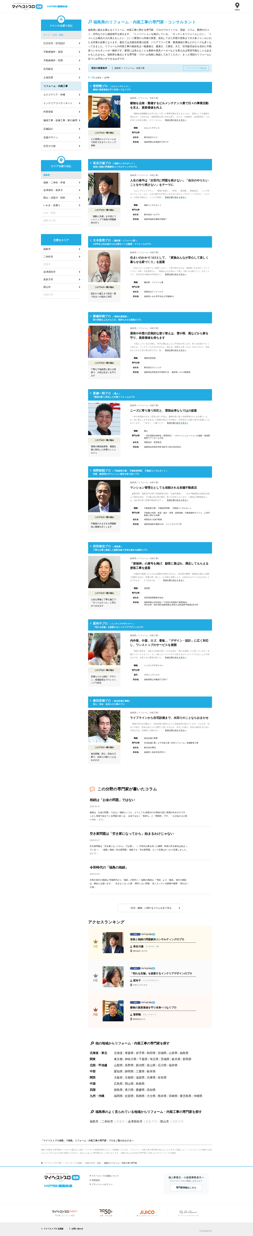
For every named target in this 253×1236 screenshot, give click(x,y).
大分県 (151, 1096)
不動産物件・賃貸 (53, 51)
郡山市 (164, 1121)
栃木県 (176, 1059)
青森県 (129, 1053)
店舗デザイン (50, 137)
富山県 (151, 1065)
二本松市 (107, 1121)
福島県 (184, 1053)
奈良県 (162, 1077)
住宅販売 (48, 69)
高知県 (151, 1089)
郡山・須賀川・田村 (54, 197)
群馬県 (187, 1059)
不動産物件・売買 (53, 60)
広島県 (118, 1083)
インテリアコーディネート (57, 103)
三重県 (140, 1071)
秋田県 (151, 1053)
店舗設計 (48, 128)
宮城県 (162, 1053)
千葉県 (143, 1059)
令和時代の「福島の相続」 (109, 867)
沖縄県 (198, 1096)
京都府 (129, 1077)
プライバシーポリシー (102, 1184)
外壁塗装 (48, 111)
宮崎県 (173, 1096)
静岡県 (129, 1071)
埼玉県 (154, 1059)
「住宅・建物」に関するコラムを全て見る (150, 908)
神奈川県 (131, 1059)
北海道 (118, 1053)
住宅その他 (49, 146)
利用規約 (96, 1180)
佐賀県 (129, 1096)
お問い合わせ (77, 1229)
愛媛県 (140, 1089)
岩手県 (140, 1053)
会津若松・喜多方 (53, 190)
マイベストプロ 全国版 (53, 1229)
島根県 (140, 1083)
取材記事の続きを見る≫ (175, 120)
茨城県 (165, 1059)
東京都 (118, 1059)
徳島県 (118, 1089)
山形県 (173, 1053)
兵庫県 (151, 1077)
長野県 (129, 1065)
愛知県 (118, 1071)
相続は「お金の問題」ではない (112, 800)
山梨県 (118, 1065)
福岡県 (118, 1096)
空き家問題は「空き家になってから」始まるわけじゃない (132, 833)
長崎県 (140, 1096)
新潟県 (140, 1065)
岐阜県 (151, 1071)
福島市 (94, 1121)
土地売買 (48, 77)
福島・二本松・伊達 (54, 182)
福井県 (173, 1065)
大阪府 (118, 1077)
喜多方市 (48, 279)
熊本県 (162, 1096)
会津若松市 (135, 1121)
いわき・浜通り (51, 205)
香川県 (129, 1089)
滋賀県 (140, 1077)
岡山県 (129, 1083)
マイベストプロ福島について (105, 1176)
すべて (46, 35)
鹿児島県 (185, 1096)
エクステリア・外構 (54, 94)
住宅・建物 (58, 35)
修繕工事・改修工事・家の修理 (60, 120)
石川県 (162, 1065)
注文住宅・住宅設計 (54, 43)
